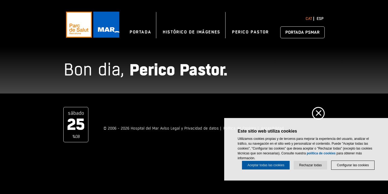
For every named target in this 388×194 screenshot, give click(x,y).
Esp (320, 18)
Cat (309, 18)
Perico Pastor (250, 32)
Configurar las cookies (353, 165)
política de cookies (321, 153)
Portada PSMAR (302, 32)
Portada (140, 32)
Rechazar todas (310, 165)
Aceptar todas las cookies (265, 165)
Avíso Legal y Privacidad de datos (189, 128)
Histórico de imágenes (191, 32)
